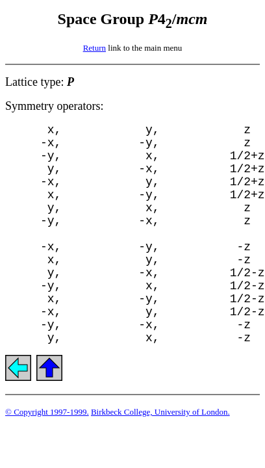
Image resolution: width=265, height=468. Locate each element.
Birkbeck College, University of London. (160, 412)
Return (94, 48)
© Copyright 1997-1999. (47, 412)
